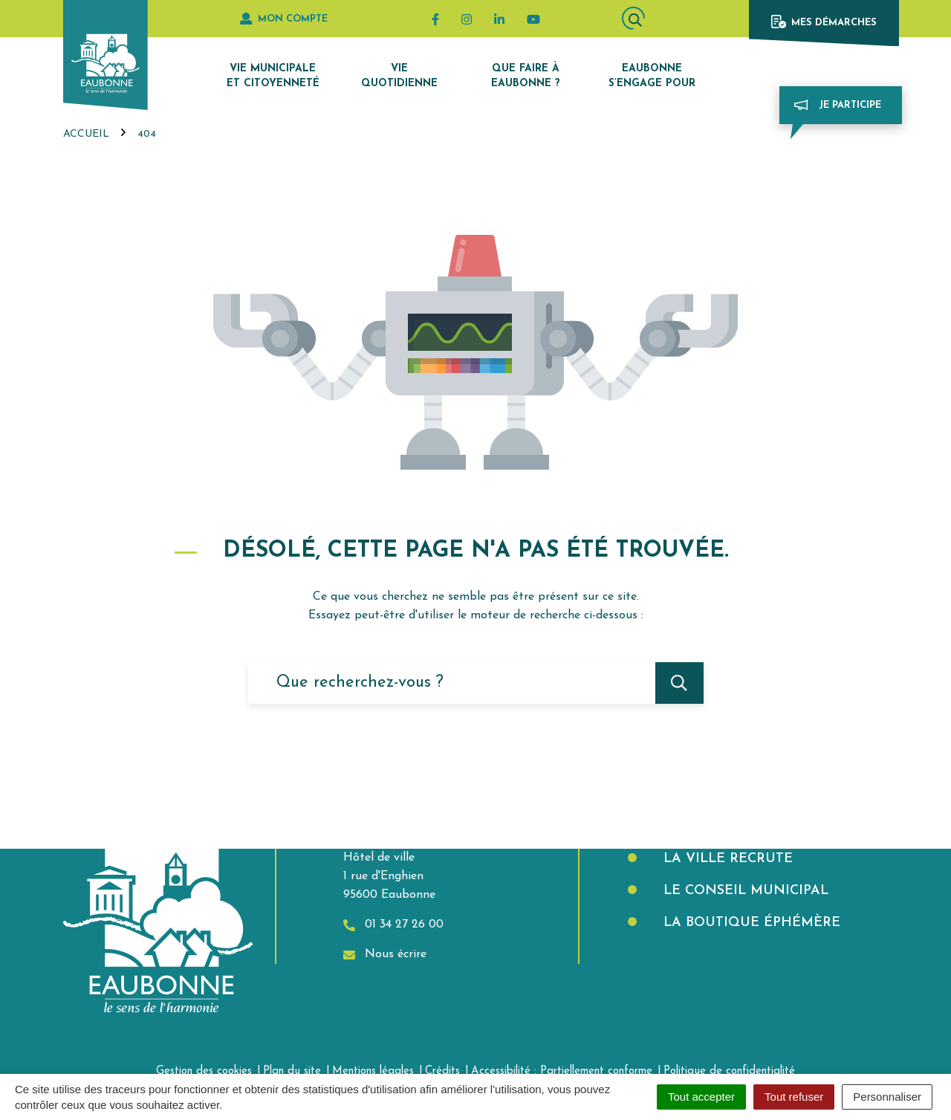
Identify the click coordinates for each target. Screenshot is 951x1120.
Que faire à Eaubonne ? (525, 76)
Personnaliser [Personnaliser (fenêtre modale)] (887, 1096)
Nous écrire (384, 954)
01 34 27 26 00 (393, 925)
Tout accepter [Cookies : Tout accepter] (701, 1096)
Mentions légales (373, 1071)
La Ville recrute (726, 859)
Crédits (442, 1071)
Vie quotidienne (399, 76)
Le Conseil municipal (743, 891)
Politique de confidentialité (729, 1071)
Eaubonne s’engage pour (651, 76)
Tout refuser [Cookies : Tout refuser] (794, 1096)
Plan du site (292, 1071)
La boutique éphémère (749, 923)
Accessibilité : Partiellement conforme (561, 1071)
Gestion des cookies (204, 1071)
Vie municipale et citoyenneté (273, 76)
